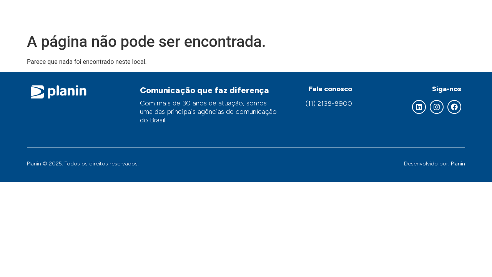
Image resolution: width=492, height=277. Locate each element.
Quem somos (224, 15)
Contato (445, 14)
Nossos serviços (287, 14)
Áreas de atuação (352, 14)
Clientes (405, 14)
